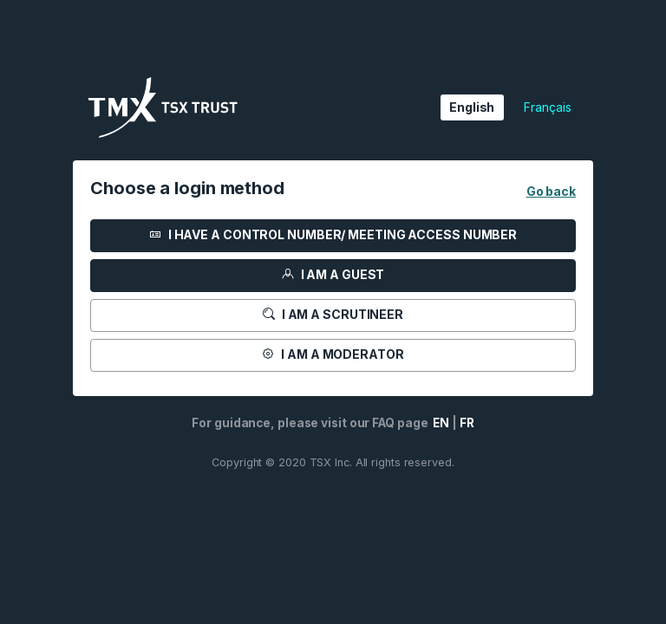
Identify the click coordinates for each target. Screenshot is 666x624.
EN (439, 423)
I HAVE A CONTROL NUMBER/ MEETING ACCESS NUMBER (333, 234)
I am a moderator (332, 354)
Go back (551, 191)
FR (467, 423)
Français (547, 107)
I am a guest (333, 274)
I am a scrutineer (333, 314)
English (471, 107)
